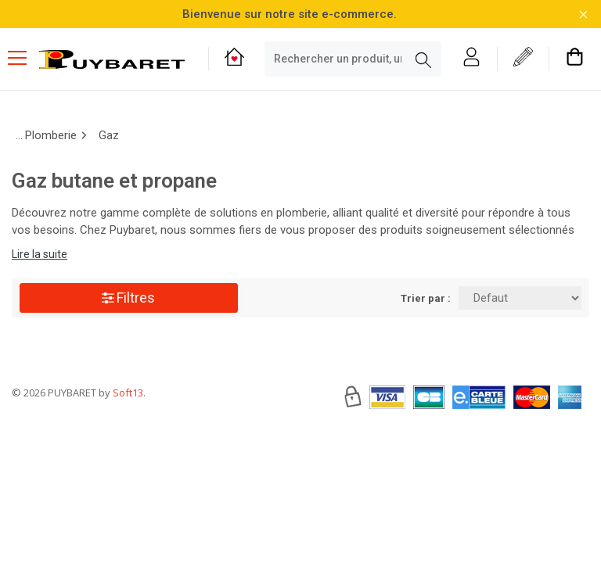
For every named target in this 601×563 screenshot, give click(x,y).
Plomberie (51, 135)
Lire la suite (39, 254)
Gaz (109, 135)
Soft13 (128, 439)
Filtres (128, 297)
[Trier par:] (520, 298)
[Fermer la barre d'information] (583, 14)
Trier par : (426, 298)
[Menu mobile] (23, 57)
